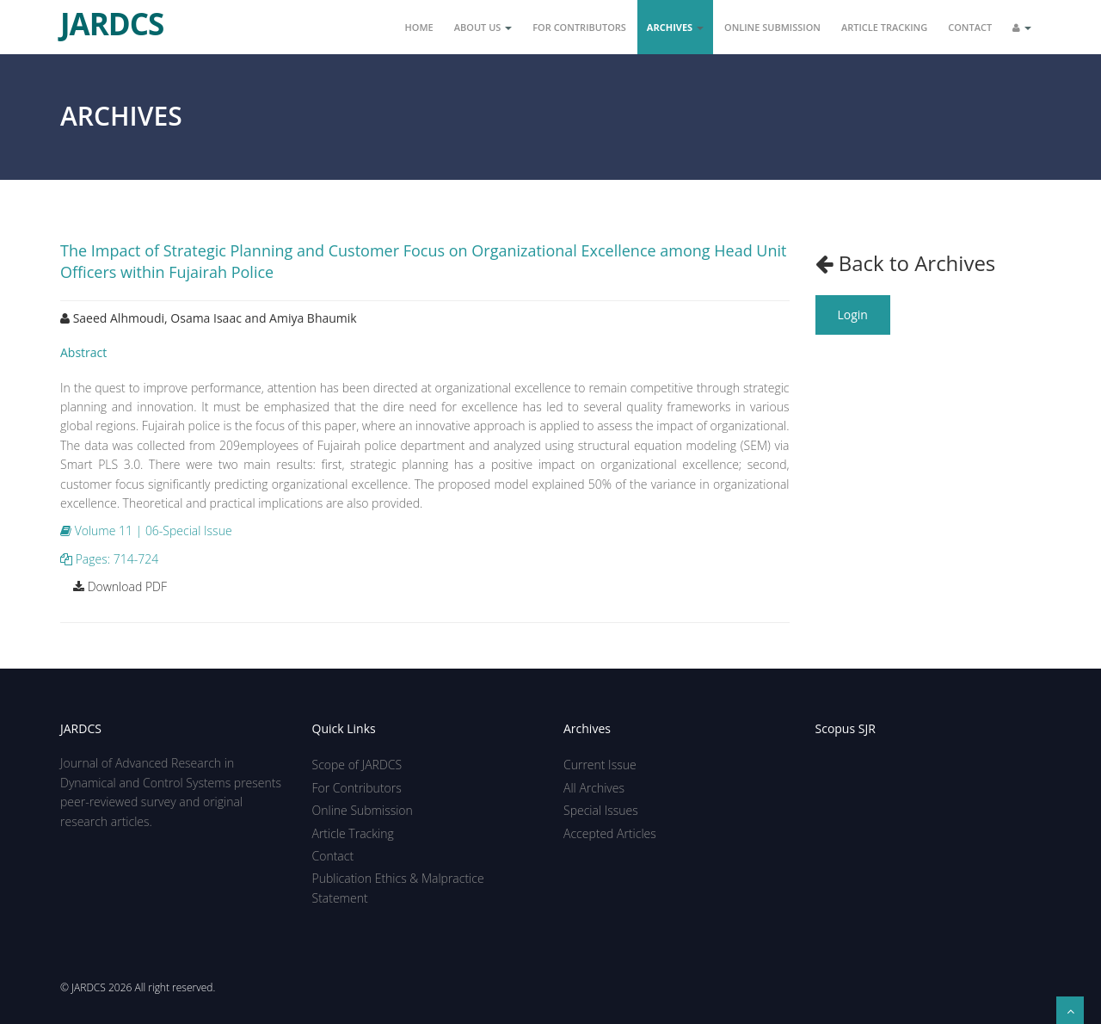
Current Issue (600, 764)
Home (419, 27)
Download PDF (120, 586)
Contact (970, 27)
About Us (483, 27)
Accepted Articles (609, 833)
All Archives (593, 788)
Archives (675, 27)
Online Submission (772, 27)
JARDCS (111, 17)
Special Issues (600, 810)
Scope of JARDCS (357, 764)
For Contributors (579, 27)
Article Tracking (884, 27)
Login (853, 314)
